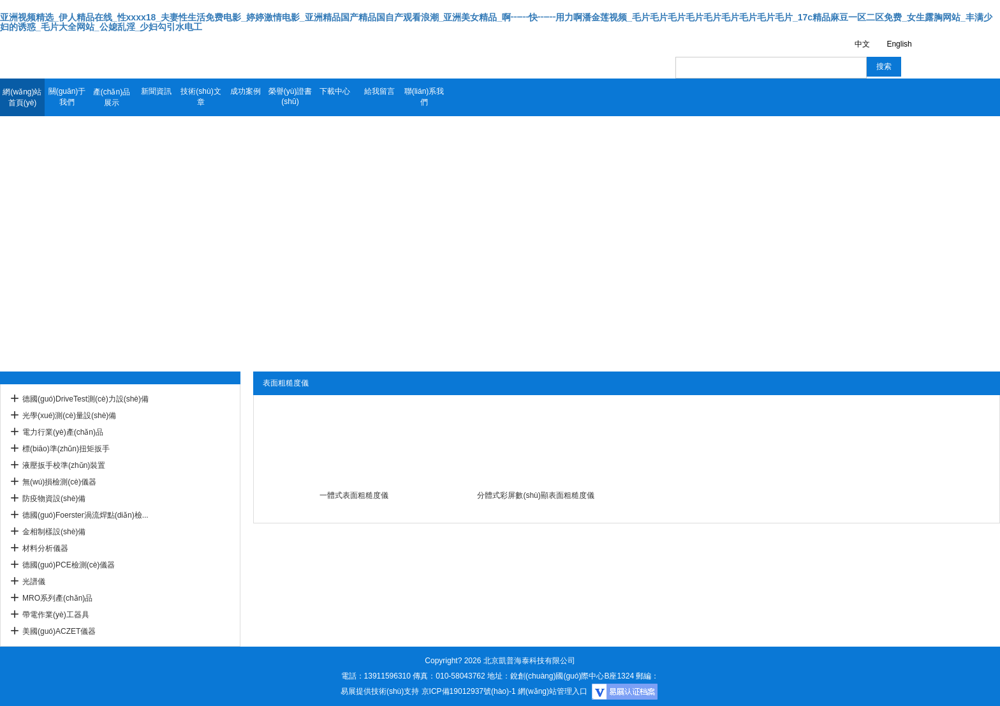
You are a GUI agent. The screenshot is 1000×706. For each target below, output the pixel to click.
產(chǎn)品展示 (111, 97)
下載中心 (335, 91)
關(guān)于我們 (67, 97)
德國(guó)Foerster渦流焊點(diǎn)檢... (85, 515)
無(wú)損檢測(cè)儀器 (59, 481)
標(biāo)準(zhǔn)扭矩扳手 (66, 448)
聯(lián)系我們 (424, 97)
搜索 (884, 66)
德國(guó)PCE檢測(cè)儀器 (68, 564)
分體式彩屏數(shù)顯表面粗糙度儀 (535, 495)
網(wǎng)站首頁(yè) (22, 97)
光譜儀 (33, 581)
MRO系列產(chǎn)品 (57, 598)
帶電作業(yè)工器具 (55, 614)
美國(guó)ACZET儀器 (59, 631)
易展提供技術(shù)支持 (380, 691)
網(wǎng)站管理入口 (552, 691)
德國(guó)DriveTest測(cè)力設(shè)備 (85, 398)
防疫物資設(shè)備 (53, 498)
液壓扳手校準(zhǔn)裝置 (63, 465)
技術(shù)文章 (200, 97)
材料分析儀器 (45, 548)
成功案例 (245, 91)
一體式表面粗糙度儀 (354, 495)
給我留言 (379, 91)
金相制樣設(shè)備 (53, 531)
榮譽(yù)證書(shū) (290, 96)
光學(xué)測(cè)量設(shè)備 (69, 415)
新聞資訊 (156, 91)
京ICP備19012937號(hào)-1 (469, 691)
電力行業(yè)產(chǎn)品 (62, 432)
